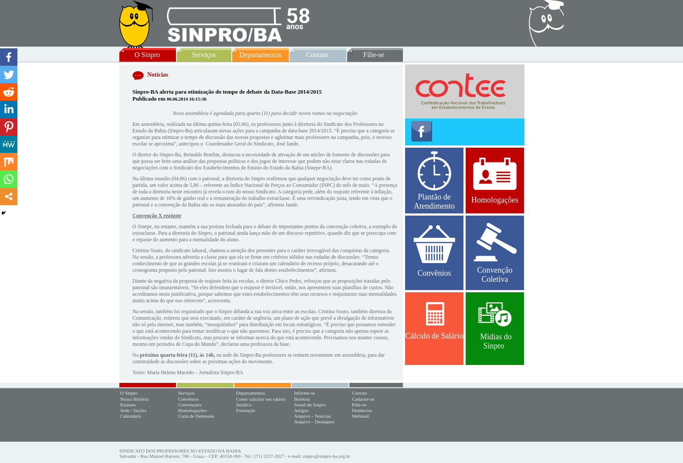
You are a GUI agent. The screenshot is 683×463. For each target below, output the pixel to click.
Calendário (130, 416)
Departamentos (261, 54)
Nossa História (134, 399)
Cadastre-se (363, 399)
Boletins (302, 399)
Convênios (434, 251)
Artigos (301, 410)
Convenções (190, 404)
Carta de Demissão (196, 416)
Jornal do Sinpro (310, 404)
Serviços (204, 54)
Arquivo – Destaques (314, 421)
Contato (317, 54)
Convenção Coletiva (495, 253)
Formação (245, 410)
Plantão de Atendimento (434, 180)
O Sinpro (147, 54)
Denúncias (362, 410)
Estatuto (128, 404)
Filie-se (373, 54)
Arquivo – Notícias (312, 416)
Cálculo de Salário (434, 321)
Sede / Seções (133, 410)
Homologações (494, 180)
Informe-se (304, 392)
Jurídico (243, 404)
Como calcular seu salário (261, 399)
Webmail (360, 416)
